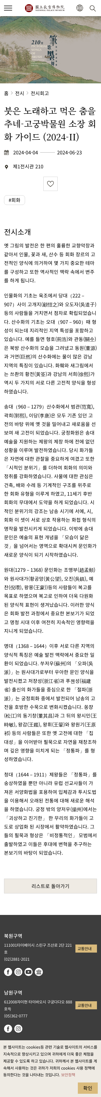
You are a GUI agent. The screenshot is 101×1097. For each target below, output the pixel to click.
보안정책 (68, 1074)
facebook (8, 972)
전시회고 (40, 93)
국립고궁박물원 (44, 8)
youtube (29, 972)
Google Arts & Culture (39, 972)
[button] (79, 8)
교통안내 (85, 948)
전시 (19, 93)
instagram (18, 972)
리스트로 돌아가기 (50, 885)
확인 (87, 1087)
